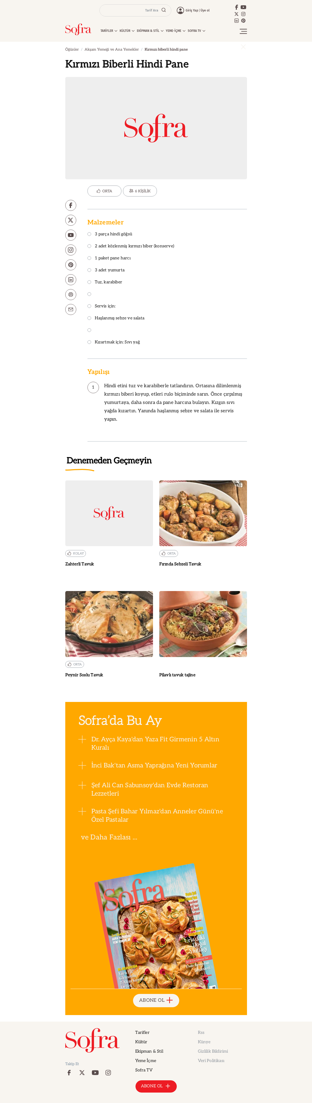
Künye (204, 1042)
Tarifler (142, 1032)
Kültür (141, 1042)
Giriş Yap (192, 10)
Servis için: (101, 306)
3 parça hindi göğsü (109, 234)
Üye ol (205, 10)
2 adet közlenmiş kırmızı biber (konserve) (130, 246)
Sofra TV (143, 1070)
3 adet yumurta (106, 270)
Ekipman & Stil (149, 1051)
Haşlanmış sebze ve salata (116, 318)
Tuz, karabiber (104, 282)
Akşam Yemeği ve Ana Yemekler (112, 49)
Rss (201, 1032)
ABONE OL (156, 1000)
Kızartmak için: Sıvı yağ (113, 342)
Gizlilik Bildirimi (213, 1051)
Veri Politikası (211, 1060)
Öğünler (72, 49)
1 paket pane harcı (109, 258)
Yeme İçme (145, 1060)
